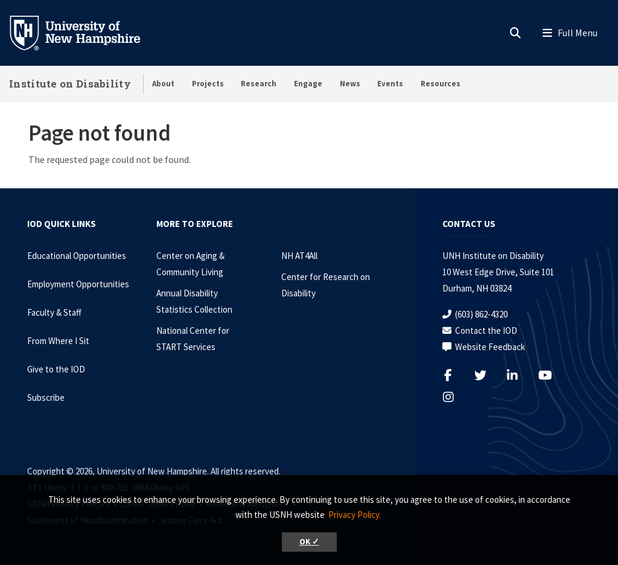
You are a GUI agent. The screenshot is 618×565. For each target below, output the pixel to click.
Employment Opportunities (78, 284)
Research (258, 83)
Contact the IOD (486, 330)
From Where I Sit (58, 340)
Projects (208, 83)
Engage (308, 83)
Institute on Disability (70, 84)
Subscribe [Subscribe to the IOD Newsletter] (46, 397)
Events (390, 83)
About (163, 83)
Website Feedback (490, 347)
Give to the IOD (56, 369)
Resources (440, 83)
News (350, 83)
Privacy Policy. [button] (354, 514)
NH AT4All (299, 255)
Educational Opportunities (76, 255)
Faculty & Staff (54, 312)
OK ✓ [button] (309, 542)
